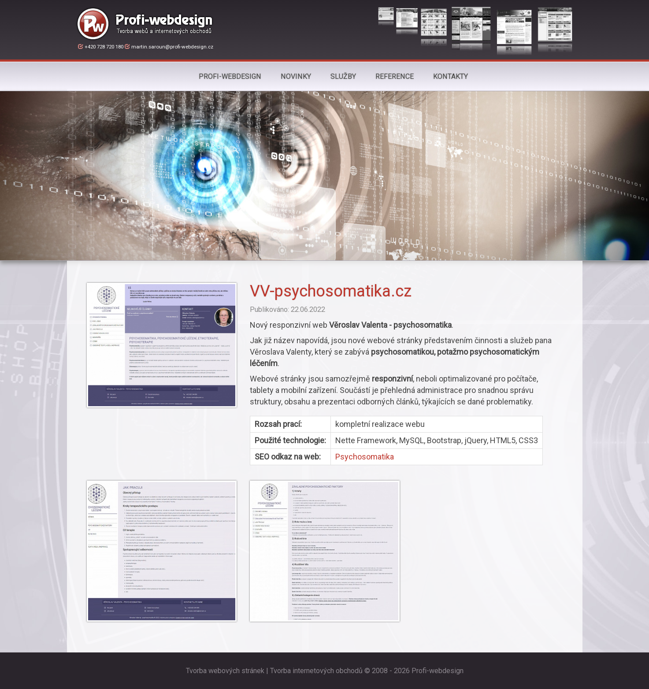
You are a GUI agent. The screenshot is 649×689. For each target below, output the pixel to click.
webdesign (446, 671)
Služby (343, 76)
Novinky (296, 76)
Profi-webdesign (230, 76)
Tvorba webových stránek (225, 671)
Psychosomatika (364, 456)
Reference (394, 76)
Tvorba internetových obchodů (316, 671)
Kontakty (450, 76)
